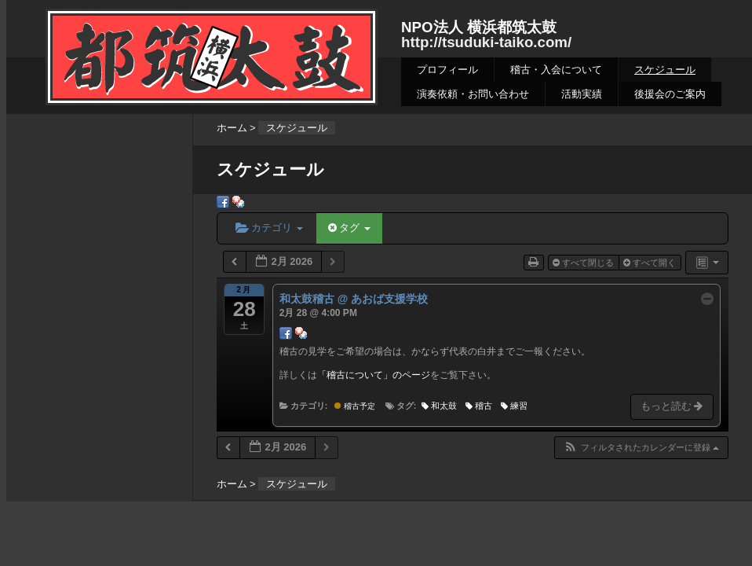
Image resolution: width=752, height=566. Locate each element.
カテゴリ (269, 227)
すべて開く (650, 262)
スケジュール (664, 69)
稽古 (478, 406)
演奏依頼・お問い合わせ (473, 94)
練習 (514, 406)
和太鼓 (439, 406)
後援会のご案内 (670, 94)
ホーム (232, 128)
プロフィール (447, 69)
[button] (641, 447)
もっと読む (673, 406)
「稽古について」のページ (373, 374)
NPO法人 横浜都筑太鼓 (479, 27)
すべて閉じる (584, 262)
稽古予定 (354, 406)
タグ (349, 227)
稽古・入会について (556, 69)
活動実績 (581, 94)
